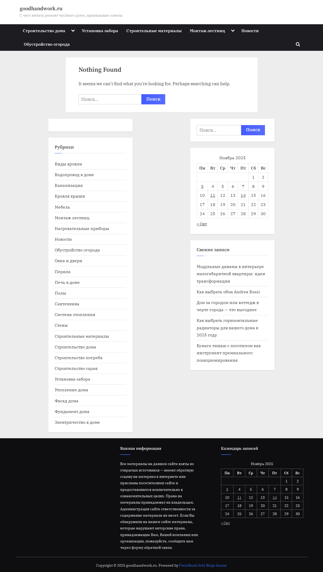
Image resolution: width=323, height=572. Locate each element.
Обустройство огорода (47, 44)
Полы (60, 293)
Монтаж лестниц (207, 30)
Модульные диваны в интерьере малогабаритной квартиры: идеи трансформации (231, 274)
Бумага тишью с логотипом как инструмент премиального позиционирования (229, 353)
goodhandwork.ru (41, 8)
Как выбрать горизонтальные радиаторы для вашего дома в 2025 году (227, 327)
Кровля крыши (70, 196)
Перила (63, 271)
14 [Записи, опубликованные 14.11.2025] (243, 195)
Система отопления (75, 314)
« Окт (202, 223)
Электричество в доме (77, 422)
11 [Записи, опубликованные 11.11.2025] (212, 195)
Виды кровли (68, 163)
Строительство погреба (79, 357)
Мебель (62, 207)
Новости (250, 30)
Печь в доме (67, 282)
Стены (61, 325)
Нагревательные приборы (82, 228)
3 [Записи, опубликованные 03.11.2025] (202, 186)
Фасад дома (67, 400)
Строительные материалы (154, 30)
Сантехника (67, 303)
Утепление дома (71, 389)
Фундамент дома (72, 411)
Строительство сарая (76, 368)
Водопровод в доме (74, 174)
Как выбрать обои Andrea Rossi (228, 291)
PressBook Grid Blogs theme (203, 565)
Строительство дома (44, 30)
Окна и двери (68, 260)
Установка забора (100, 30)
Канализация (69, 185)
